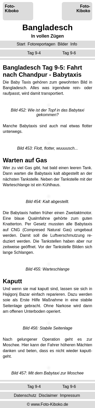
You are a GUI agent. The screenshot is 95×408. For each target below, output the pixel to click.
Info (73, 44)
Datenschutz (25, 395)
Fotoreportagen (41, 44)
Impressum (70, 395)
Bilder (63, 44)
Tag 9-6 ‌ (69, 53)
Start (21, 44)
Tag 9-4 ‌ (34, 53)
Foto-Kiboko (11, 8)
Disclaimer (48, 395)
